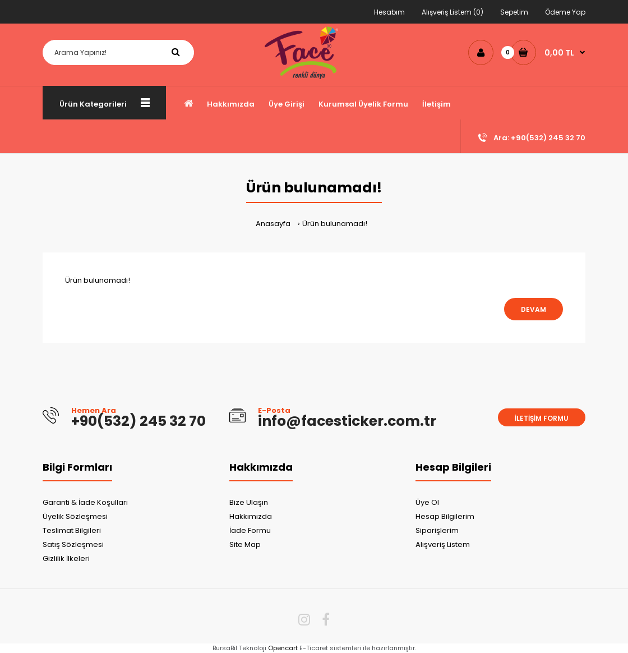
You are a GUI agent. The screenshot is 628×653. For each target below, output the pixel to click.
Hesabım (389, 12)
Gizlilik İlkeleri (66, 558)
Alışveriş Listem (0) (452, 12)
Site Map (245, 544)
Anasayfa (273, 223)
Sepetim (514, 12)
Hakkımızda (250, 516)
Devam (533, 309)
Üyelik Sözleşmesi (75, 516)
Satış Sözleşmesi (73, 544)
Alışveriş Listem (442, 544)
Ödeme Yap (565, 12)
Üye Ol (427, 502)
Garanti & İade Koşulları (85, 502)
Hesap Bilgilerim (444, 516)
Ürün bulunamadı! (334, 223)
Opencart (283, 647)
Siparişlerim (437, 530)
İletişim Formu (542, 418)
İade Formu (250, 530)
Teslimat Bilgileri (72, 530)
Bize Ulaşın (248, 502)
